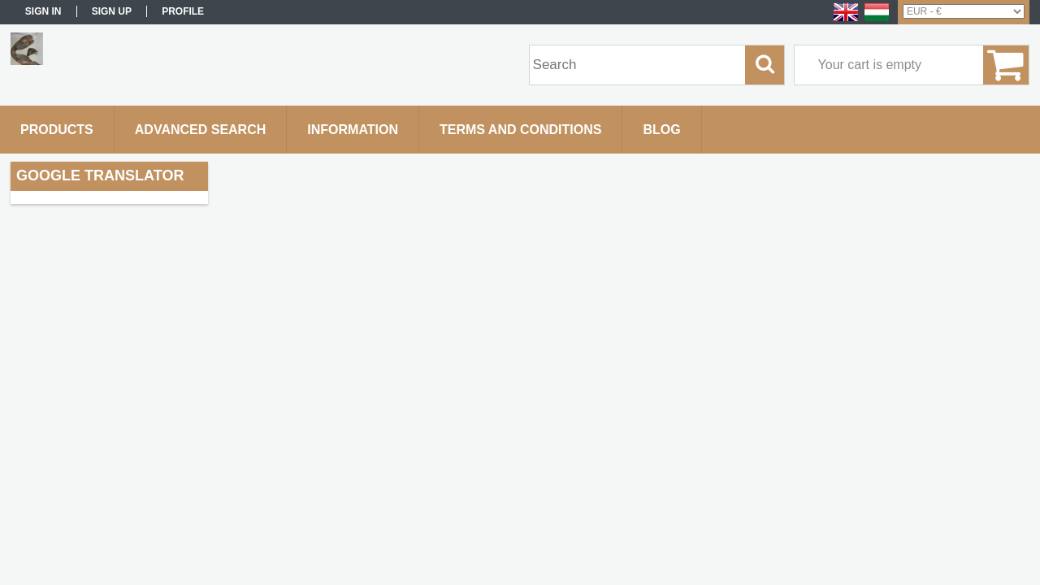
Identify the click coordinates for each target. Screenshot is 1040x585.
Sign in (43, 11)
